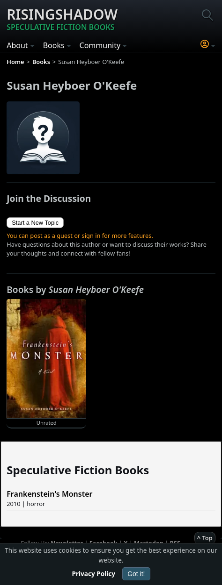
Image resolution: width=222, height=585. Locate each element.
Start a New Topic (35, 222)
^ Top (205, 538)
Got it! (136, 574)
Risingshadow (62, 19)
